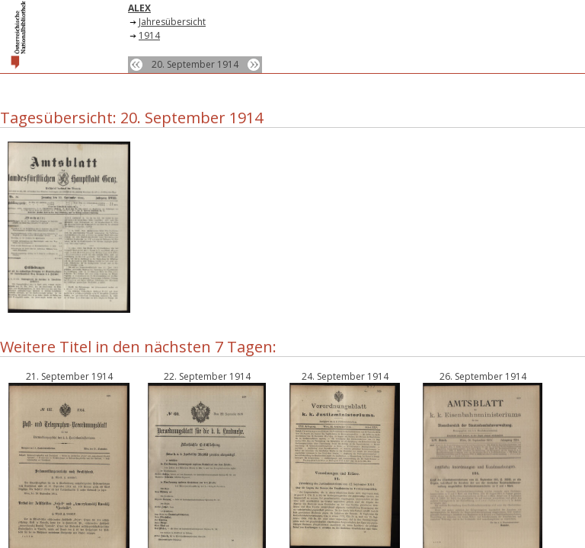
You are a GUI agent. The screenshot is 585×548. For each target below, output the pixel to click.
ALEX (139, 8)
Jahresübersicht (172, 21)
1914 (149, 35)
